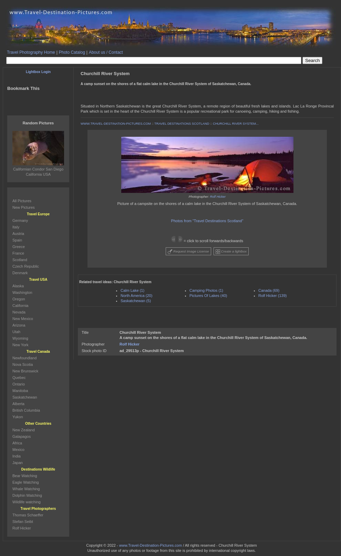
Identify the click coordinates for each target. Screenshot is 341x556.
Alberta (18, 404)
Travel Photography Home (31, 52)
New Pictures (23, 207)
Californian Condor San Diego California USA (38, 169)
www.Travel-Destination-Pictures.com (150, 545)
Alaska (18, 286)
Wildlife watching (26, 502)
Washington (22, 292)
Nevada (18, 312)
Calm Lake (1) (132, 290)
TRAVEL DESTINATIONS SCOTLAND (181, 123)
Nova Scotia (22, 364)
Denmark (20, 273)
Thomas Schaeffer (27, 515)
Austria (18, 233)
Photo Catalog (72, 52)
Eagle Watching (25, 482)
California (20, 305)
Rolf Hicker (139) (272, 296)
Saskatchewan (24, 397)
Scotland (19, 260)
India (16, 456)
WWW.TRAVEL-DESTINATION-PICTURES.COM (116, 123)
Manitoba (20, 391)
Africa (17, 443)
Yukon (17, 417)
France (18, 253)
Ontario (18, 384)
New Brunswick (25, 371)
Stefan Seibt (22, 521)
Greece (18, 247)
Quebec (19, 377)
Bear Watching (24, 476)
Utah (16, 332)
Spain (17, 240)
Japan (17, 463)
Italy (15, 227)
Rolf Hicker (218, 196)
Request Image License (188, 251)
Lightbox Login (38, 72)
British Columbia (26, 410)
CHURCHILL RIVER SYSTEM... (236, 123)
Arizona (18, 325)
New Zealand (23, 430)
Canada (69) (268, 290)
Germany (20, 220)
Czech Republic (25, 266)
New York (20, 345)
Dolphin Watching (27, 495)
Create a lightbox (231, 251)
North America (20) (136, 296)
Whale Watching (26, 489)
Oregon (18, 299)
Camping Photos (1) (206, 290)
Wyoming (20, 338)
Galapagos (21, 436)
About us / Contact (106, 52)
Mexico (18, 449)
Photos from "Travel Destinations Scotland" (207, 221)
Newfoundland (24, 358)
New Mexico (22, 319)
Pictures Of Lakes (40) (208, 296)
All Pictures (21, 201)
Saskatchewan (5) (136, 301)
